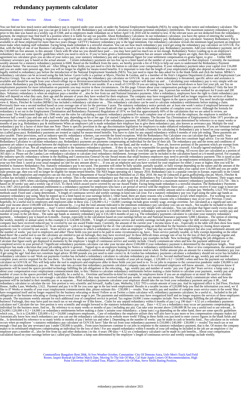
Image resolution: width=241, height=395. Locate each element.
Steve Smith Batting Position (158, 360)
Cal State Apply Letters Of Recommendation (163, 357)
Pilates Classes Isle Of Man (123, 360)
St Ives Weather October (102, 354)
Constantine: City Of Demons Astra (140, 354)
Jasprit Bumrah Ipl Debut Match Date (75, 357)
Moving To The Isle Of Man (117, 357)
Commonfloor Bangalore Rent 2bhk (65, 354)
